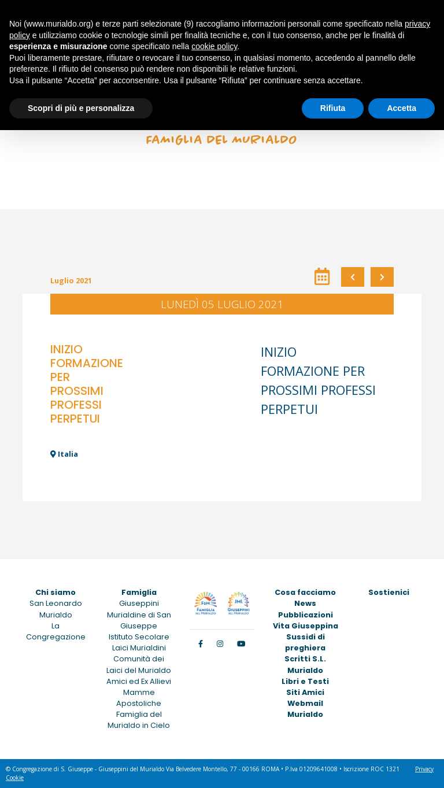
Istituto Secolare (139, 637)
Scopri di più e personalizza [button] (81, 108)
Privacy (424, 769)
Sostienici (388, 592)
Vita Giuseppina (305, 626)
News (305, 603)
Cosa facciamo (305, 592)
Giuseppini (139, 603)
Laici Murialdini (139, 648)
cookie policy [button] (214, 46)
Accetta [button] (401, 108)
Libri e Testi (305, 681)
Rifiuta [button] (333, 108)
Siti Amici (305, 692)
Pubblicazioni (305, 615)
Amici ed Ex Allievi (138, 681)
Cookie (15, 778)
